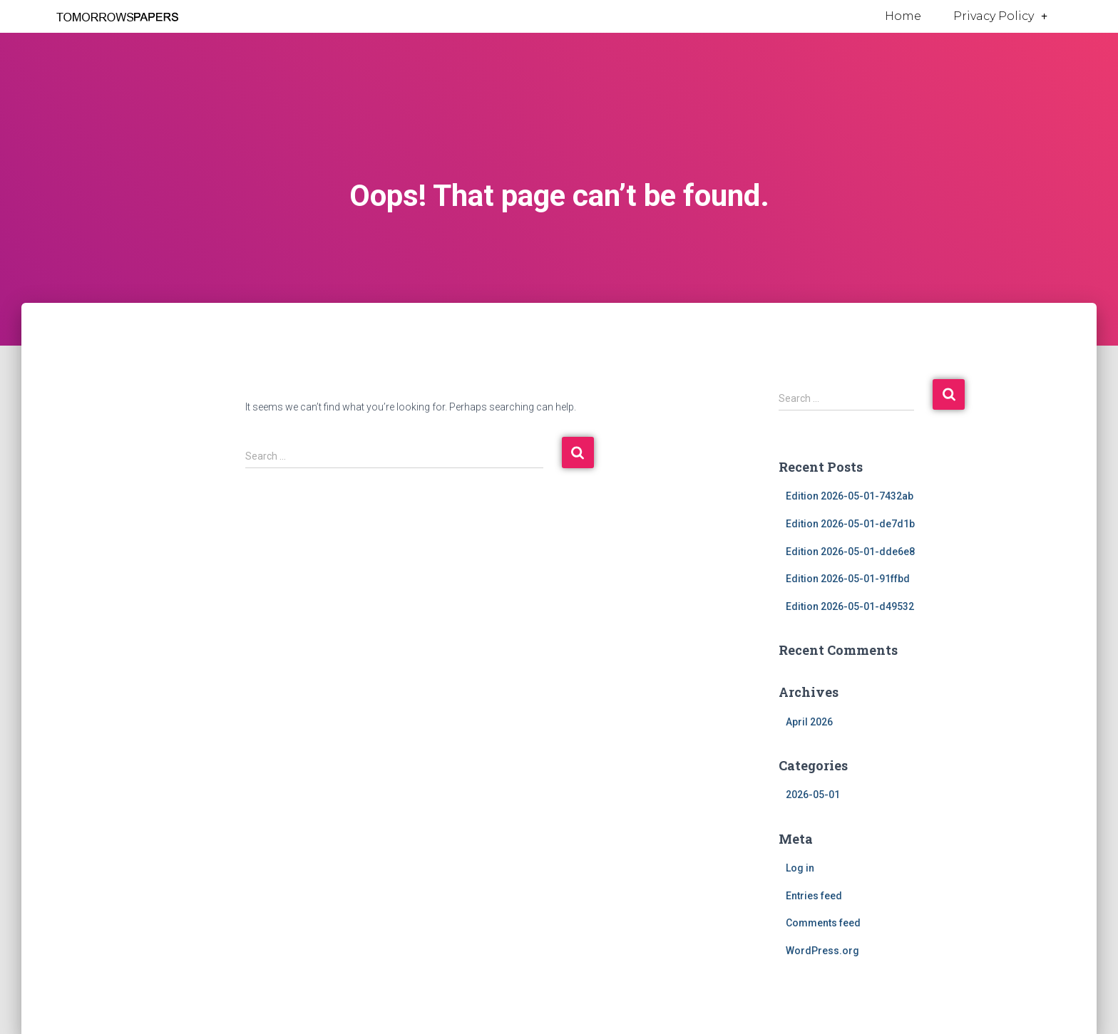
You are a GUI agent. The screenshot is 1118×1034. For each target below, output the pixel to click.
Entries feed (814, 895)
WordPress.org (822, 950)
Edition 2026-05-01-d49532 (850, 606)
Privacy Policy (1000, 16)
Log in (800, 868)
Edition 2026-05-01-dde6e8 (850, 551)
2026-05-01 (813, 794)
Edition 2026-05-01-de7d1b (850, 523)
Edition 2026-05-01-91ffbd (848, 578)
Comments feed (823, 923)
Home (903, 16)
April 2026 (809, 722)
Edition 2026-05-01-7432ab (849, 496)
